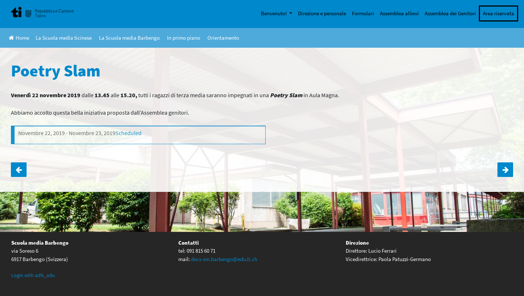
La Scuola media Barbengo (129, 37)
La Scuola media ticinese (64, 37)
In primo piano (183, 37)
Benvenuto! (274, 13)
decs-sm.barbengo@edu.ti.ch (224, 259)
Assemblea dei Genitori (450, 13)
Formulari (363, 13)
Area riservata (498, 13)
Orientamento (223, 37)
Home (19, 37)
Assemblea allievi (399, 13)
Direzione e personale (322, 13)
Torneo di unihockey (19, 169)
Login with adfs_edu (33, 275)
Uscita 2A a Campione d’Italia (505, 169)
